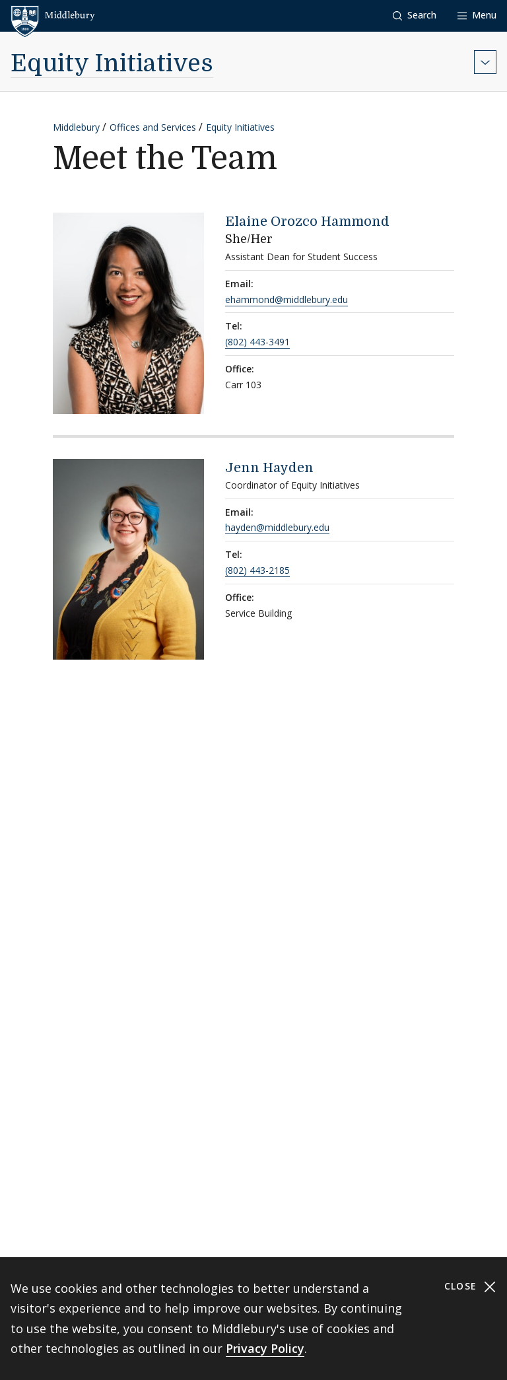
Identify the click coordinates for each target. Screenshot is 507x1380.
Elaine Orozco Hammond (307, 221)
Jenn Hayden (269, 467)
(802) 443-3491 (257, 341)
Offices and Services (153, 127)
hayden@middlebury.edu (277, 527)
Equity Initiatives (112, 63)
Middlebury (76, 127)
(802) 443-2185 (257, 570)
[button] (414, 15)
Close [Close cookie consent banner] (470, 1287)
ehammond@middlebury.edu (286, 299)
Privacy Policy (265, 1348)
